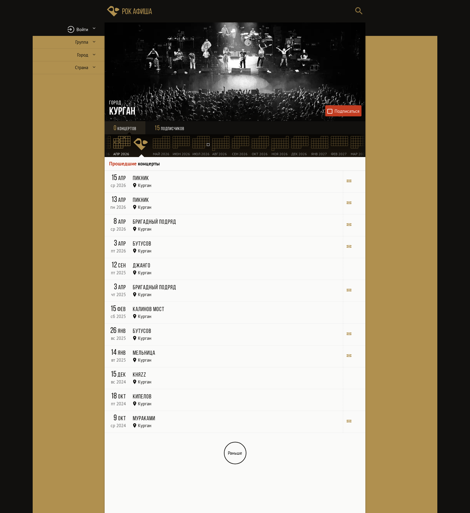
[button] (69, 29)
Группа (81, 42)
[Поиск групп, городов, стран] (253, 11)
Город (82, 55)
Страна (81, 67)
